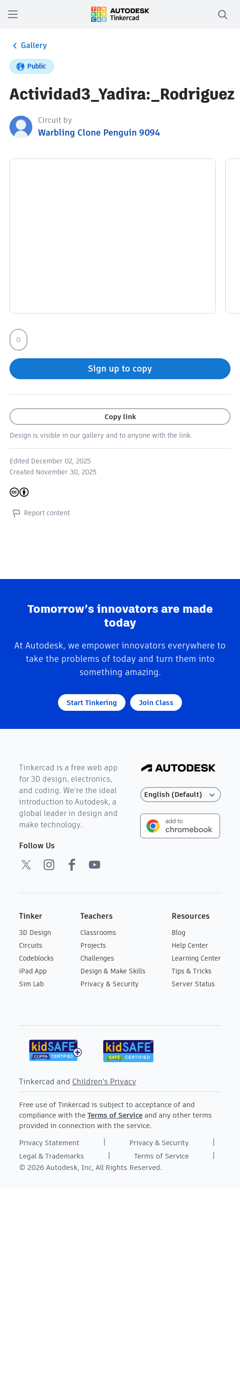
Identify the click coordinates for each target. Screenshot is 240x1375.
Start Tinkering (92, 702)
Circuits (30, 945)
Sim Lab (31, 984)
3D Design (35, 932)
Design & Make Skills (112, 971)
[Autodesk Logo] (178, 769)
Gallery (28, 45)
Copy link (120, 417)
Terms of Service (115, 1115)
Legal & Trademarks (51, 1156)
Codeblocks (36, 958)
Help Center (190, 945)
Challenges (97, 958)
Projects (93, 945)
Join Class (156, 702)
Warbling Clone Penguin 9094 (99, 132)
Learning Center (196, 958)
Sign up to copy (120, 368)
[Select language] (180, 795)
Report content (40, 513)
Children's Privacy (104, 1081)
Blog (178, 932)
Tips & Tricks (191, 971)
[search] (222, 14)
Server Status (193, 984)
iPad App (33, 971)
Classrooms (98, 932)
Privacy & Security (109, 984)
